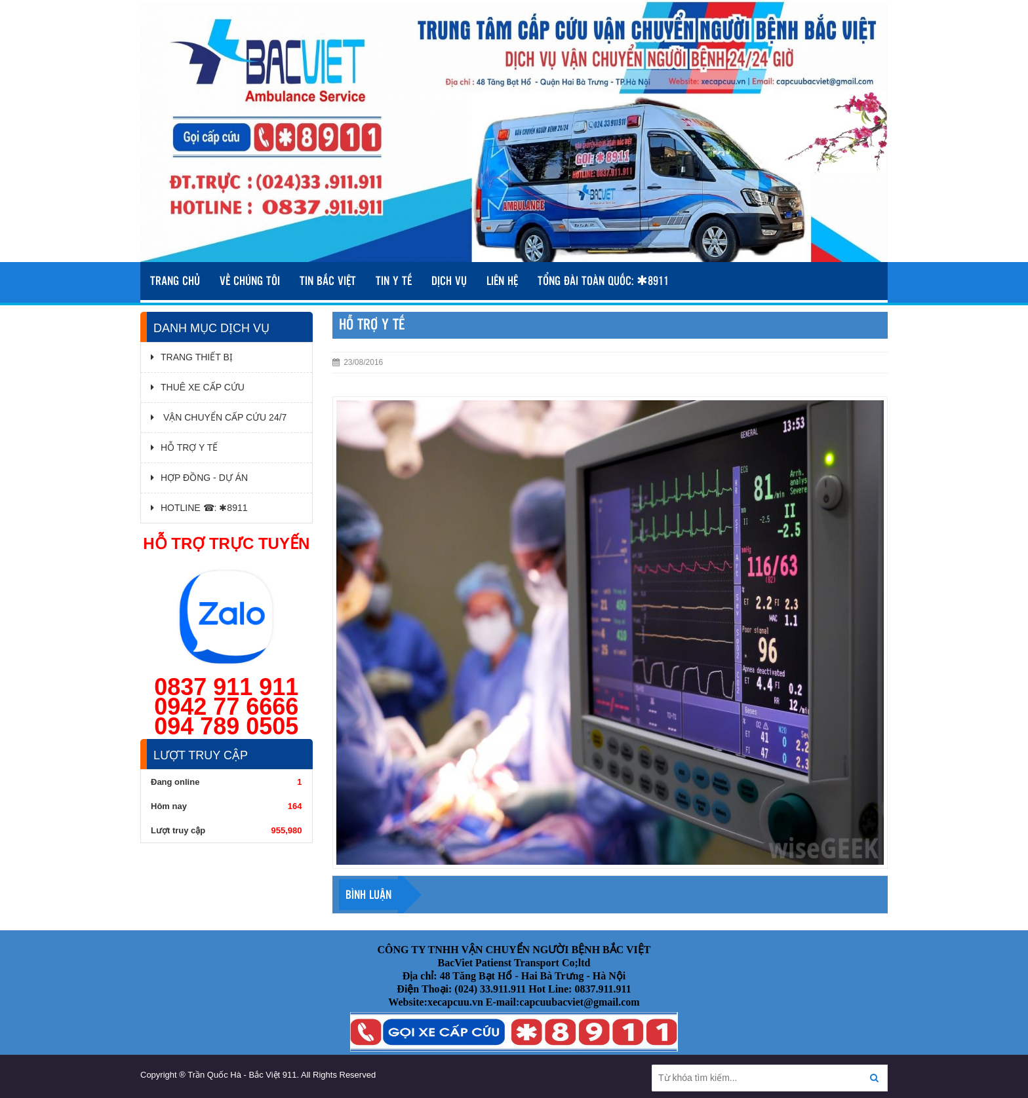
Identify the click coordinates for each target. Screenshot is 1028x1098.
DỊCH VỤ (449, 281)
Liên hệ (502, 281)
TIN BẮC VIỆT (328, 281)
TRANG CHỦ (175, 281)
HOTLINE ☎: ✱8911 (199, 507)
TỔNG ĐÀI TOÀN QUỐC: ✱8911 (603, 281)
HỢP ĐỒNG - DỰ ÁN (199, 477)
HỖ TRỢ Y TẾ (184, 447)
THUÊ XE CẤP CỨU (198, 387)
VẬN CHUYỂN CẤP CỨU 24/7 (219, 417)
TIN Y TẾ (394, 281)
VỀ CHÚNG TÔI (250, 281)
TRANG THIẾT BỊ (192, 357)
